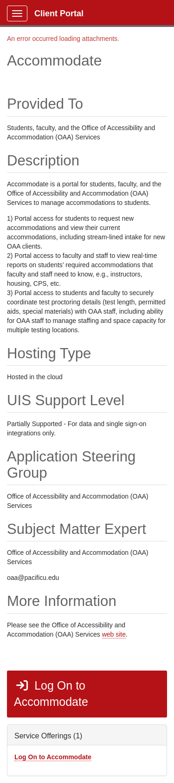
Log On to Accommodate (51, 694)
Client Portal (59, 13)
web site (114, 634)
